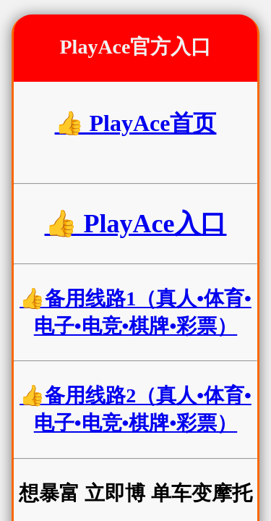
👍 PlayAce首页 (136, 123)
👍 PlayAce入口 (136, 223)
